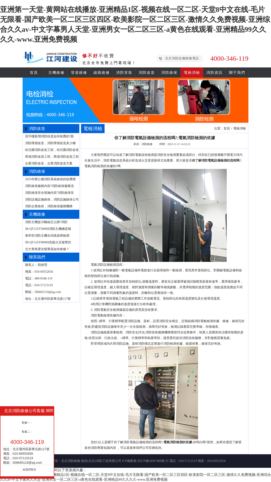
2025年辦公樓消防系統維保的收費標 (50, 179)
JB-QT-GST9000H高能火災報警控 (48, 242)
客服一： (27, 422)
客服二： (27, 431)
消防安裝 (124, 72)
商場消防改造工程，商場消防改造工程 (52, 156)
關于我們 (237, 72)
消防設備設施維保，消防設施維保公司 (52, 199)
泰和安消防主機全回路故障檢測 (47, 235)
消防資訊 (214, 72)
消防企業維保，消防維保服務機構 (48, 206)
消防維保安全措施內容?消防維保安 (49, 192)
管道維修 (79, 72)
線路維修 (101, 72)
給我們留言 (29, 469)
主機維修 (56, 72)
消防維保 (169, 72)
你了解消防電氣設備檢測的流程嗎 (215, 160)
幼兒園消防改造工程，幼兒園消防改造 (52, 150)
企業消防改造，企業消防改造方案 (48, 163)
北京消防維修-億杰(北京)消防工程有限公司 (91, 461)
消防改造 (147, 72)
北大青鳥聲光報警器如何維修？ (47, 249)
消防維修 (147, 144)
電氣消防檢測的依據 (178, 442)
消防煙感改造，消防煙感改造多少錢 (50, 143)
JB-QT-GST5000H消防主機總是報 (48, 229)
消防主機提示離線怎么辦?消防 (46, 222)
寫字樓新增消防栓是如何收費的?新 (49, 136)
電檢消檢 (192, 72)
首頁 (34, 72)
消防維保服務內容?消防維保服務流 (49, 186)
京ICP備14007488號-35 (152, 461)
